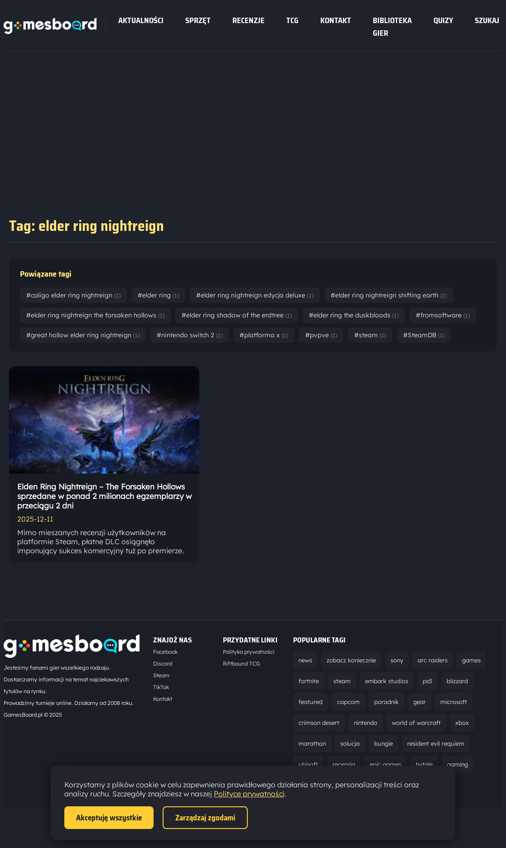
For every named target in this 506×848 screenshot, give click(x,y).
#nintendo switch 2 (189, 335)
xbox (462, 722)
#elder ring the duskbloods (354, 315)
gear (419, 701)
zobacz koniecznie (351, 660)
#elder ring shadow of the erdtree (237, 315)
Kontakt (335, 20)
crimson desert (319, 722)
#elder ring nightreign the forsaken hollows (95, 315)
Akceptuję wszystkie (109, 818)
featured (311, 701)
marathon (312, 743)
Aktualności (141, 20)
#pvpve (321, 335)
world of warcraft (416, 722)
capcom (348, 701)
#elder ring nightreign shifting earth (389, 295)
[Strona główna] (50, 31)
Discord (162, 663)
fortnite (309, 681)
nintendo (365, 722)
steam (342, 681)
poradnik (386, 701)
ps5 (427, 681)
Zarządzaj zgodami (205, 818)
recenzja (344, 764)
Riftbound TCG (241, 663)
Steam (161, 675)
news (305, 660)
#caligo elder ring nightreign (73, 295)
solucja (350, 743)
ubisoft (308, 764)
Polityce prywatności (249, 793)
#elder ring (158, 295)
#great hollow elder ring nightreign (83, 335)
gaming (457, 764)
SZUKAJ (487, 20)
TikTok (161, 687)
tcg (292, 20)
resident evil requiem (435, 743)
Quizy (443, 20)
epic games (385, 764)
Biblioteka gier (392, 26)
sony (396, 660)
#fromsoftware (443, 315)
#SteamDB (423, 335)
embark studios (386, 681)
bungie (383, 743)
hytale (424, 764)
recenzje (248, 20)
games (471, 660)
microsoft (453, 701)
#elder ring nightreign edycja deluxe (254, 295)
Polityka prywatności (249, 651)
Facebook (165, 651)
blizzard (457, 681)
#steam (370, 335)
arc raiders (433, 660)
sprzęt (198, 20)
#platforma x (264, 335)
